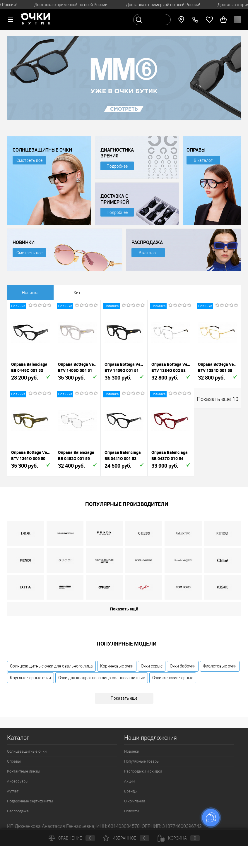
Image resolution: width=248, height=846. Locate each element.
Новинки (131, 751)
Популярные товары (142, 761)
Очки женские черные (172, 677)
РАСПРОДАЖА (147, 242)
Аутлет (12, 791)
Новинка (30, 292)
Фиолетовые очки (220, 666)
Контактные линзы (23, 771)
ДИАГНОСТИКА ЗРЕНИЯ (117, 153)
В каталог (203, 160)
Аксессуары (17, 781)
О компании (134, 801)
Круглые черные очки (30, 677)
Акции (129, 781)
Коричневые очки (117, 666)
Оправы (14, 761)
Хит (77, 292)
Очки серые (152, 666)
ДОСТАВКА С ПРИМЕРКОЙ (114, 199)
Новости (131, 811)
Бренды (131, 791)
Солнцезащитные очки (27, 751)
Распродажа (18, 811)
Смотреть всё (29, 252)
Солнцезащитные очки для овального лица (51, 666)
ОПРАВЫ (196, 150)
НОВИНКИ (24, 242)
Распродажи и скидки (143, 771)
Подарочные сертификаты (30, 801)
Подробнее (117, 166)
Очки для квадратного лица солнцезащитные (101, 677)
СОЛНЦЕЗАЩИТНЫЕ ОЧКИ (42, 150)
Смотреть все (29, 160)
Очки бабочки (183, 666)
